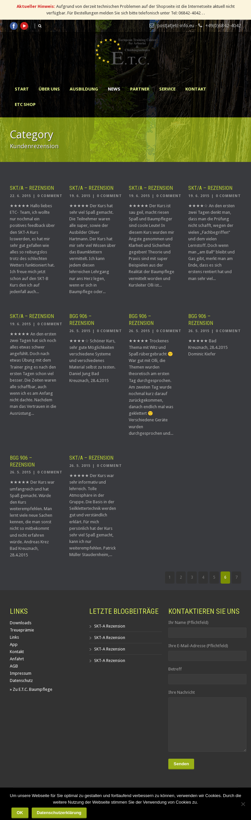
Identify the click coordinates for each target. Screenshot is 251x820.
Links (14, 637)
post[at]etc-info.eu (175, 25)
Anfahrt (17, 658)
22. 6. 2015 (20, 196)
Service (167, 89)
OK (20, 812)
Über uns (49, 89)
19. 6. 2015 (80, 196)
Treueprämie (22, 630)
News (114, 89)
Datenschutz (21, 680)
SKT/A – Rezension (32, 188)
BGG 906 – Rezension (81, 319)
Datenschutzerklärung (59, 812)
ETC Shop (25, 104)
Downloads (20, 622)
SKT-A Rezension (109, 626)
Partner (139, 89)
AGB (14, 666)
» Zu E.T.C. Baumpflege (31, 689)
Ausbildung (84, 89)
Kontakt (195, 89)
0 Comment (49, 196)
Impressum (20, 673)
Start (22, 89)
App (14, 644)
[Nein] (243, 804)
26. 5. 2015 (80, 331)
